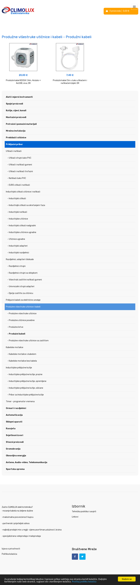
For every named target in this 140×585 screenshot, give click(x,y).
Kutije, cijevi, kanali (16, 110)
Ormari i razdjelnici (16, 408)
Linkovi (75, 517)
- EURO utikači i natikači (18, 185)
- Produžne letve (15, 327)
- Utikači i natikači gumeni (19, 164)
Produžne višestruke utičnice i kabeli (23, 307)
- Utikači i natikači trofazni (20, 171)
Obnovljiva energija (16, 455)
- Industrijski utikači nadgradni (21, 225)
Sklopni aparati (14, 422)
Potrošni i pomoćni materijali (21, 124)
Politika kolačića (9, 554)
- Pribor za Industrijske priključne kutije (25, 394)
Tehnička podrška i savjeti (84, 511)
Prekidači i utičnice (16, 137)
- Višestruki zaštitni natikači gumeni (24, 279)
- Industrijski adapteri (17, 246)
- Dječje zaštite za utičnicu (20, 293)
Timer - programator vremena (20, 401)
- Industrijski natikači (17, 212)
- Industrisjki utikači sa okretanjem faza (26, 205)
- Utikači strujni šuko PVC (19, 158)
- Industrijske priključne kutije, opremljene (26, 381)
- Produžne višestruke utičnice (22, 313)
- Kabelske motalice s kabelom (21, 354)
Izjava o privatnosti (11, 548)
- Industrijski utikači (16, 198)
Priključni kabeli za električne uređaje (23, 300)
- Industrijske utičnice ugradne (21, 232)
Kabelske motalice (14, 347)
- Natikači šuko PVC (16, 178)
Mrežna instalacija (15, 131)
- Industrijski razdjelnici (18, 252)
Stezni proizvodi (15, 442)
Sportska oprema (15, 469)
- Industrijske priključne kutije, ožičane (25, 388)
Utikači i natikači (13, 151)
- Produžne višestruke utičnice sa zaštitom (28, 340)
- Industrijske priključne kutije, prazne (24, 374)
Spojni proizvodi (14, 104)
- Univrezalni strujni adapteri (20, 286)
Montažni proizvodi (16, 117)
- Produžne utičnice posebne (21, 320)
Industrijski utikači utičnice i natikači (23, 191)
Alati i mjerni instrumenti (19, 97)
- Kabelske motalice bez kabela (22, 361)
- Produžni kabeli (16, 334)
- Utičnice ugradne (16, 239)
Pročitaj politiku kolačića (84, 581)
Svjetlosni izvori (14, 435)
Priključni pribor (14, 144)
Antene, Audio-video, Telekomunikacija (26, 462)
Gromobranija (13, 449)
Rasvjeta (10, 428)
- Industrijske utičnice (17, 219)
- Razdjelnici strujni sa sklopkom (22, 273)
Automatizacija (14, 415)
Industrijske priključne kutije (19, 367)
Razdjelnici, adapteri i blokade (20, 259)
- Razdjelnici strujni (16, 266)
